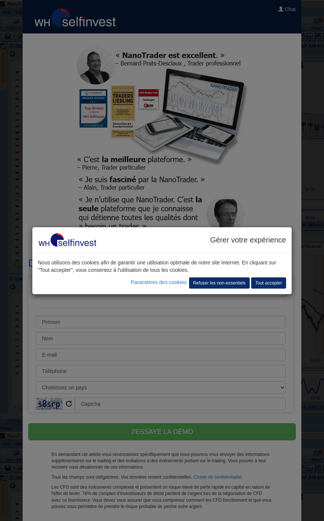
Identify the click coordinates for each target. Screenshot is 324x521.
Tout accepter (268, 283)
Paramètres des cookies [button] (159, 282)
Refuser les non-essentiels (219, 283)
